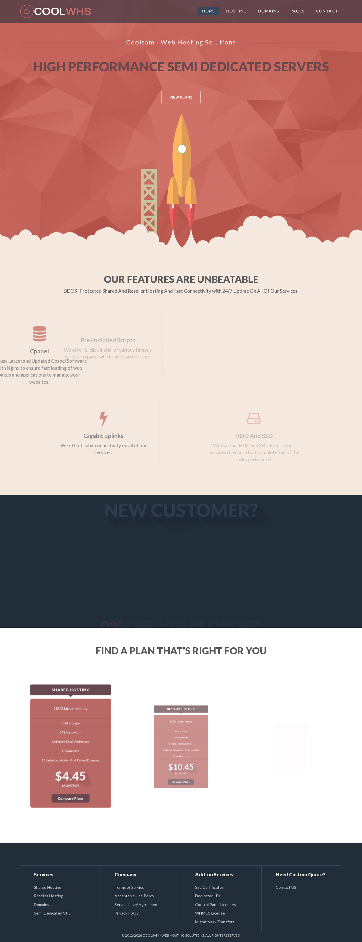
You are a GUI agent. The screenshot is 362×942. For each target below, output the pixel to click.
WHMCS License (210, 913)
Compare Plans (70, 770)
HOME (208, 10)
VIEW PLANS (181, 97)
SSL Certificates (209, 887)
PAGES (297, 10)
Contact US (286, 887)
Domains (41, 904)
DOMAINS (268, 10)
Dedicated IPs (207, 895)
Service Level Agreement (137, 904)
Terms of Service (129, 887)
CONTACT (327, 10)
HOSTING (236, 10)
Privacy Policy (127, 913)
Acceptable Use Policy (134, 895)
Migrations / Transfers (214, 921)
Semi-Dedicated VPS (52, 913)
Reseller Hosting (48, 895)
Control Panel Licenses (215, 904)
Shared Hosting (47, 887)
